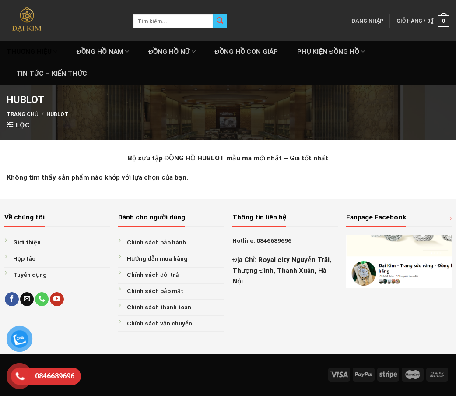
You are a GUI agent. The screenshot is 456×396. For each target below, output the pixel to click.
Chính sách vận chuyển (159, 323)
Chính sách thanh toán (159, 307)
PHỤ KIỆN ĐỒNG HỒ (331, 51)
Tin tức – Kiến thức (51, 74)
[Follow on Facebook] (11, 299)
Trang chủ (23, 114)
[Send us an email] (27, 299)
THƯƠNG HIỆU (32, 51)
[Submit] (220, 21)
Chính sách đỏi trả (153, 274)
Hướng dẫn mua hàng (157, 258)
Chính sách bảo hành (156, 242)
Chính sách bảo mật (155, 290)
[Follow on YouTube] (56, 299)
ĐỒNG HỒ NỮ (172, 51)
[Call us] (42, 299)
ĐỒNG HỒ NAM (103, 51)
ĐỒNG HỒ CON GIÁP (246, 52)
